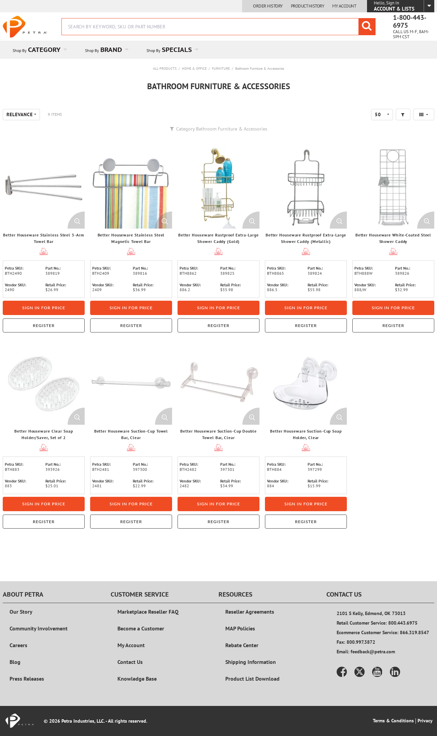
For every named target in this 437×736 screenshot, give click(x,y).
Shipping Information (250, 661)
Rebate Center (241, 645)
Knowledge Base (137, 678)
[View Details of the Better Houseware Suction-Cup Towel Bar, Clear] (131, 384)
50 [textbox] (378, 114)
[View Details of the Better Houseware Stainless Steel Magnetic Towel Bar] (131, 188)
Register (44, 325)
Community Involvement (39, 628)
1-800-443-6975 (409, 21)
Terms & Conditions (393, 721)
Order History (268, 6)
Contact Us (130, 661)
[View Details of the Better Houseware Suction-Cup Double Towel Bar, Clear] (218, 384)
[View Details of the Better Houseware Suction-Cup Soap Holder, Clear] (306, 384)
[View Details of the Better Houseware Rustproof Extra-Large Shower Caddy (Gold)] (218, 188)
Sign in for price (43, 307)
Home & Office (194, 68)
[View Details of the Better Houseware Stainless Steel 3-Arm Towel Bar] (44, 188)
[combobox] (218, 26)
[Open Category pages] (69, 49)
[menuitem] (39, 49)
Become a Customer (140, 628)
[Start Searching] (367, 26)
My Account (344, 6)
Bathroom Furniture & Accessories (259, 68)
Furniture (221, 68)
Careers (18, 645)
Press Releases (27, 678)
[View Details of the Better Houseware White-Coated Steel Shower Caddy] (393, 188)
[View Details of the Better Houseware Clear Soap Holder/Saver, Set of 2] (44, 384)
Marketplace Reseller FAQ (148, 611)
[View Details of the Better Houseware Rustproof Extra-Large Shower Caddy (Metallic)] (306, 188)
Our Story (21, 611)
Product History (307, 6)
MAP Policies (240, 628)
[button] (403, 114)
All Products (165, 68)
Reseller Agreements (249, 611)
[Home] (25, 27)
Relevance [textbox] (19, 114)
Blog (15, 661)
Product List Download (252, 678)
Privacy (425, 721)
